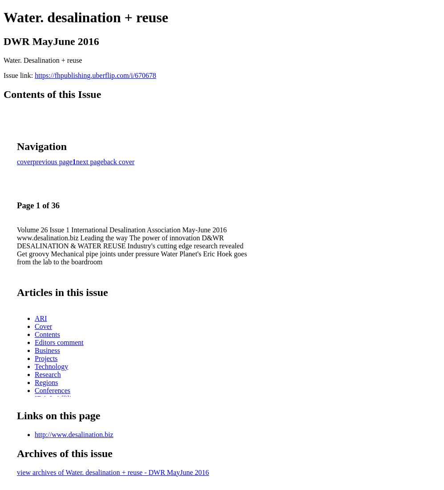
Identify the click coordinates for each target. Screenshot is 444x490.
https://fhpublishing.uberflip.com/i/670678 (95, 75)
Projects (46, 358)
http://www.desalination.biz (74, 434)
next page (90, 162)
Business (47, 350)
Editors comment (59, 342)
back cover (119, 162)
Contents (47, 334)
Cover (43, 326)
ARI (41, 318)
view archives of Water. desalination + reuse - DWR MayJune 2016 (113, 472)
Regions (46, 382)
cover (25, 162)
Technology (51, 366)
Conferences (52, 390)
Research (48, 374)
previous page (53, 162)
